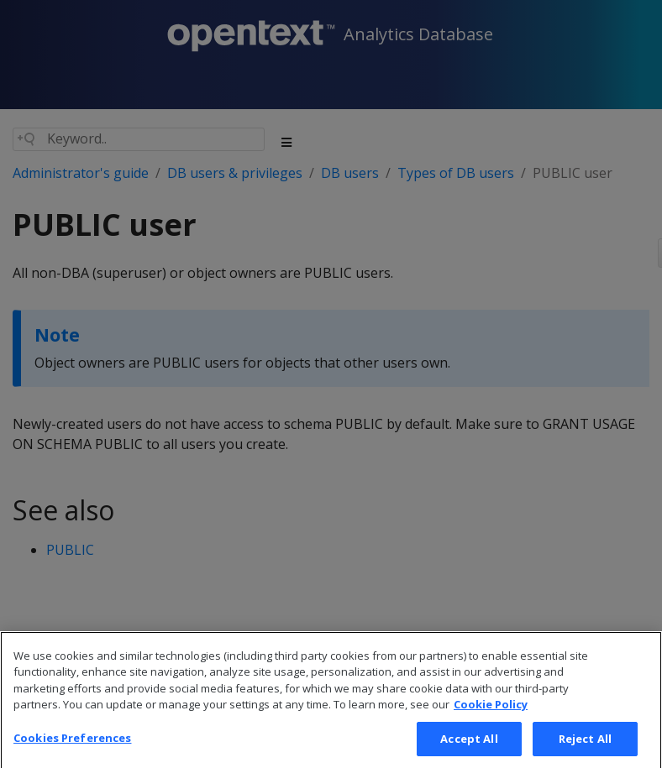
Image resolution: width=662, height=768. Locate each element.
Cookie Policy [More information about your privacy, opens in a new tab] (491, 722)
